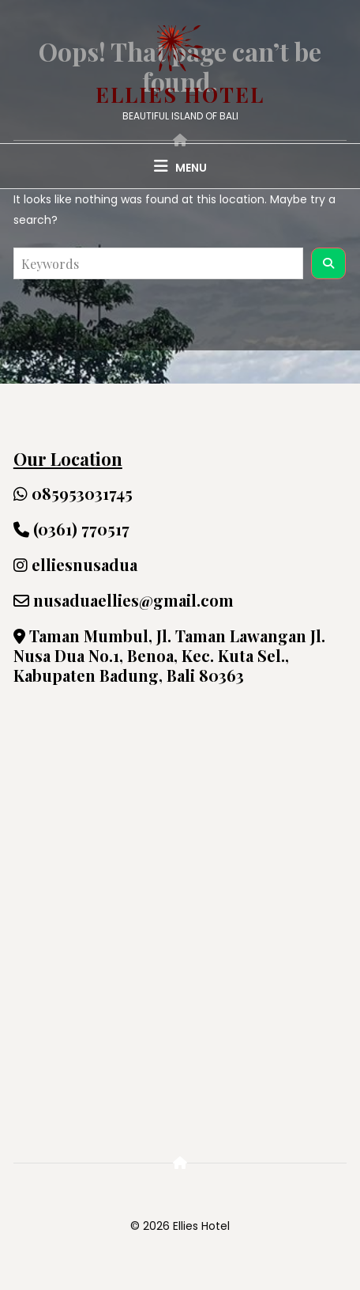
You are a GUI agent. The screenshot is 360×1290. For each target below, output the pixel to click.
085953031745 (73, 493)
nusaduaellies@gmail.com (123, 600)
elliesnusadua (75, 564)
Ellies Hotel (180, 94)
